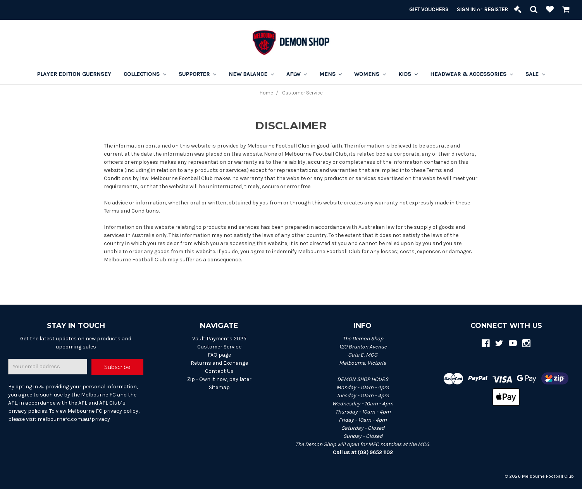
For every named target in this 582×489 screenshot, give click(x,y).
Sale (535, 73)
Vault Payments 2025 (219, 338)
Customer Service (219, 346)
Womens (370, 73)
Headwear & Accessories (471, 73)
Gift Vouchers (428, 9)
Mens (330, 73)
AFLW (296, 73)
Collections (145, 73)
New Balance (251, 73)
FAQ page (219, 355)
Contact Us (219, 371)
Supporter (197, 73)
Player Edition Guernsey (74, 73)
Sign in (466, 9)
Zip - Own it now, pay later (219, 379)
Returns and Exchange (219, 363)
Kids (408, 73)
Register (496, 9)
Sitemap (219, 387)
